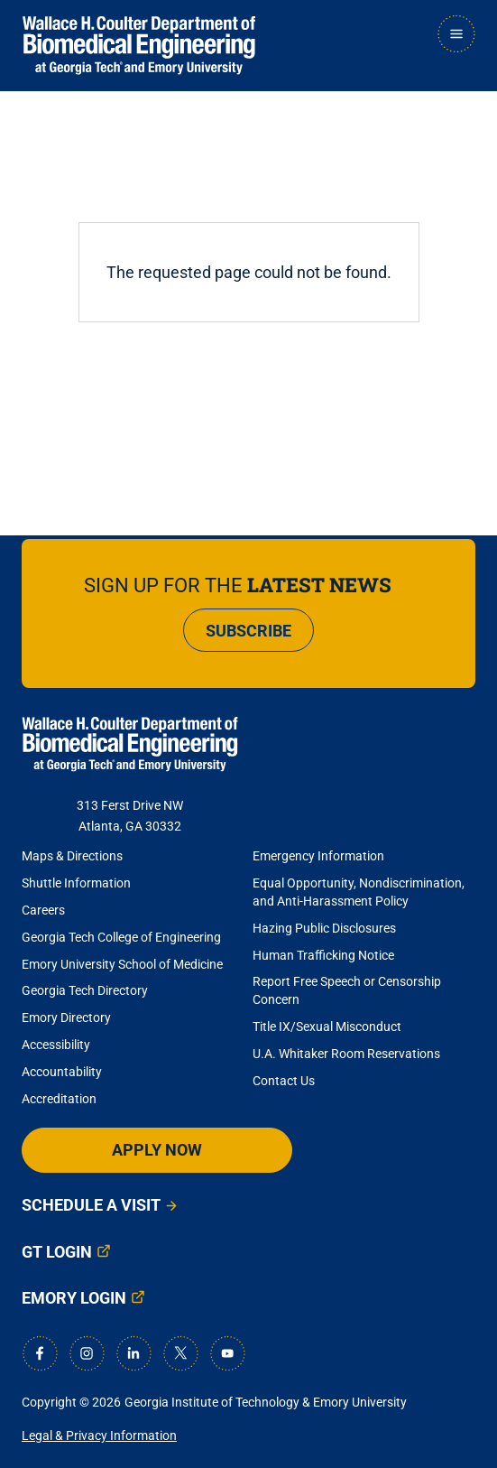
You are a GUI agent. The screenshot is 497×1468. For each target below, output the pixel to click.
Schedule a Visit (91, 1204)
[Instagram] (87, 1353)
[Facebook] (40, 1353)
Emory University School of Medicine (123, 964)
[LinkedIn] (133, 1353)
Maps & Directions (72, 856)
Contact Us (284, 1080)
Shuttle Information (76, 883)
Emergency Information (318, 856)
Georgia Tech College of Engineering (121, 937)
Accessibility (56, 1044)
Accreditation (59, 1099)
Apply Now (157, 1149)
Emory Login (74, 1297)
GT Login (57, 1251)
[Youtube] (227, 1353)
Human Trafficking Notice (323, 955)
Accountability (62, 1071)
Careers (43, 910)
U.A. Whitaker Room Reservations (346, 1053)
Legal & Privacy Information (99, 1435)
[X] (180, 1353)
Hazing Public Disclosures (324, 928)
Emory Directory (66, 1017)
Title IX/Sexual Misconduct (327, 1026)
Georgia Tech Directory (85, 990)
